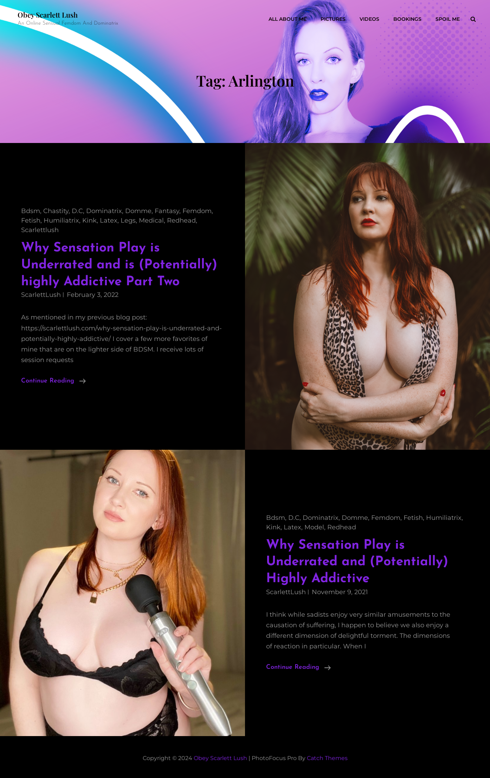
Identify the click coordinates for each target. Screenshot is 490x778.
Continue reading (53, 381)
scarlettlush (40, 230)
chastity (56, 211)
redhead (181, 220)
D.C (77, 211)
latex (108, 220)
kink (89, 220)
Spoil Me (448, 19)
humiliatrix (61, 220)
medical (151, 220)
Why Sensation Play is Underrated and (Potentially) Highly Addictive (357, 562)
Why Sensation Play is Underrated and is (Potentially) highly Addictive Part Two (119, 265)
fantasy (167, 211)
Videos (369, 19)
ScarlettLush (41, 295)
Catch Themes (327, 758)
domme (138, 211)
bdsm (30, 211)
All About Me (288, 19)
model (314, 527)
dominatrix (104, 211)
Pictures (333, 19)
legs (128, 220)
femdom (197, 211)
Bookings (407, 19)
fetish (30, 220)
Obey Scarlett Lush (48, 14)
